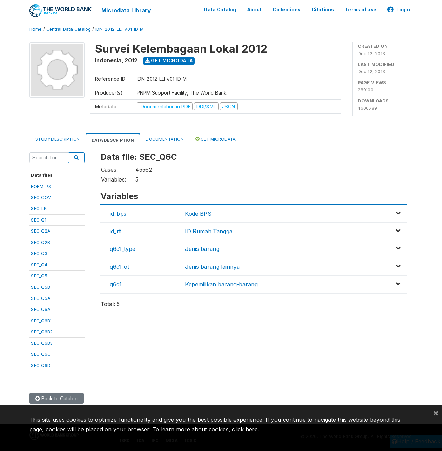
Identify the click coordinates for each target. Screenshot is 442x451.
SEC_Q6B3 (42, 343)
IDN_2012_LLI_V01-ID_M (119, 29)
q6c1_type (122, 248)
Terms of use (360, 9)
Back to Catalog (56, 398)
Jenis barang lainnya (212, 266)
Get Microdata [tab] (215, 139)
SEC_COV (41, 197)
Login (398, 9)
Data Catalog (220, 9)
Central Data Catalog (68, 29)
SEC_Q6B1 (41, 320)
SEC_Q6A (40, 309)
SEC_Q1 (38, 220)
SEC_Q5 (39, 275)
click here (245, 429)
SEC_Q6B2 (42, 331)
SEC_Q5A (40, 298)
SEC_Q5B (40, 287)
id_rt (115, 231)
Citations (322, 9)
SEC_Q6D (40, 365)
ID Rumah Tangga (208, 231)
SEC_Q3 (39, 253)
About (254, 9)
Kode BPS (198, 213)
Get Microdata (169, 60)
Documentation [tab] (165, 139)
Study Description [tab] (57, 139)
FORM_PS (41, 186)
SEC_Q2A (40, 231)
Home (35, 29)
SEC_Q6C (41, 354)
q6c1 (116, 284)
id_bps (118, 213)
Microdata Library (126, 10)
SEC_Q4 (39, 264)
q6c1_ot (119, 266)
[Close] (436, 413)
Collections (286, 9)
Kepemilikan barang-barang (221, 284)
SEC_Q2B (40, 242)
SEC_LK (39, 208)
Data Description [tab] (113, 140)
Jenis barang (202, 248)
